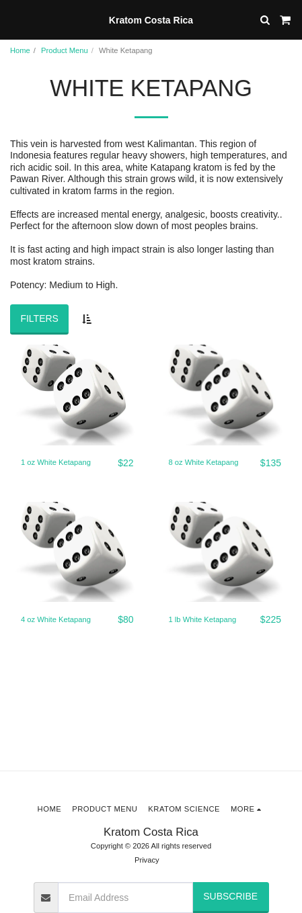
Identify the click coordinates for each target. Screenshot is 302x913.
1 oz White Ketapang (56, 462)
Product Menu (64, 50)
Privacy (147, 860)
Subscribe (230, 896)
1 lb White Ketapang (203, 619)
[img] (77, 395)
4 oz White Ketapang (56, 619)
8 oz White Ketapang (204, 462)
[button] (14, 19)
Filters (39, 318)
